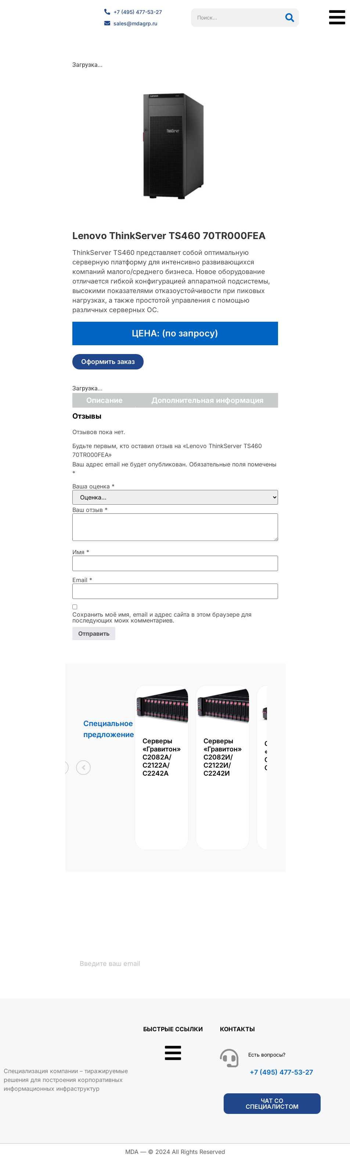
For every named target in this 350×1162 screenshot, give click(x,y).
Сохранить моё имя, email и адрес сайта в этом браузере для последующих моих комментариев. (162, 617)
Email (82, 580)
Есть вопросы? (266, 1057)
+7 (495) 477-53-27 (281, 1074)
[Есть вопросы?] (229, 1060)
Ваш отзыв (90, 510)
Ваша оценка (93, 486)
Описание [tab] (104, 400)
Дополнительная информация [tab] (207, 400)
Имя (80, 552)
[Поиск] (290, 17)
